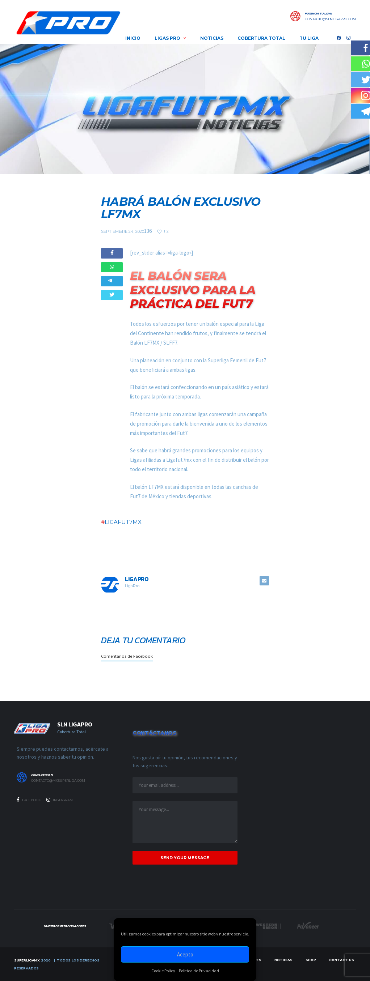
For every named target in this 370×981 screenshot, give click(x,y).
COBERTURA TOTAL (261, 38)
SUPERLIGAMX (27, 960)
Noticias (283, 960)
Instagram (59, 800)
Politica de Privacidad (199, 970)
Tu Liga (309, 38)
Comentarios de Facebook (127, 656)
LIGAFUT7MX (123, 522)
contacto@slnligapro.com (330, 19)
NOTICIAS (211, 38)
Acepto (185, 954)
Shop (311, 960)
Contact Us (341, 960)
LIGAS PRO (167, 38)
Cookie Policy (163, 970)
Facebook (29, 800)
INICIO (132, 38)
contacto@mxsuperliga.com (58, 780)
